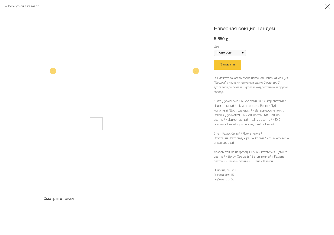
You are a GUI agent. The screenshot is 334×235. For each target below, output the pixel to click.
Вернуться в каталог (23, 6)
